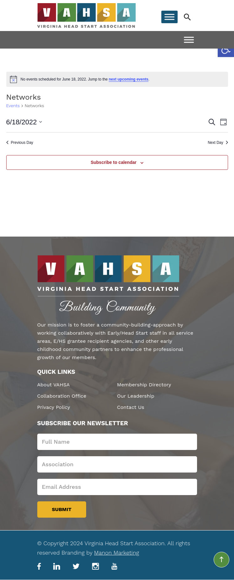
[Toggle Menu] (169, 17)
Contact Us (130, 407)
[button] (226, 49)
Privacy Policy (53, 407)
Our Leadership (135, 396)
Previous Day (19, 142)
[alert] (117, 79)
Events (13, 105)
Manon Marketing (116, 552)
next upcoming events (128, 79)
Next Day (218, 142)
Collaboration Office (61, 396)
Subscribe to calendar (113, 162)
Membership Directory (144, 385)
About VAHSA (53, 385)
